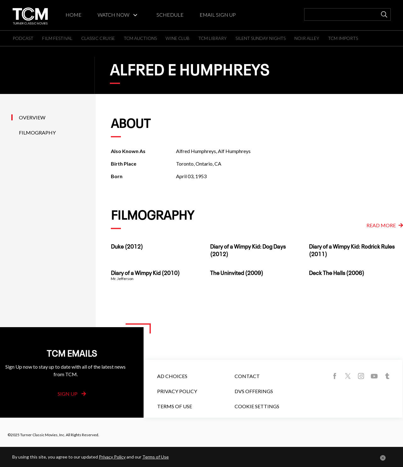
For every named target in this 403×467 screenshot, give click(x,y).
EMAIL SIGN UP (218, 15)
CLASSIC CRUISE (98, 38)
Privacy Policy (177, 391)
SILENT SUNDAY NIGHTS (261, 38)
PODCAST (23, 38)
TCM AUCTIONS (140, 38)
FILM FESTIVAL (57, 38)
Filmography (37, 132)
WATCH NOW (113, 15)
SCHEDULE (170, 15)
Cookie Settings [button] (257, 406)
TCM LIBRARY (212, 38)
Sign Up (72, 394)
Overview (32, 117)
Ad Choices (172, 376)
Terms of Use (174, 406)
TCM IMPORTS (343, 38)
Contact (247, 376)
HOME (73, 15)
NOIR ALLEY (306, 38)
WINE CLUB (178, 38)
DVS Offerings (254, 391)
